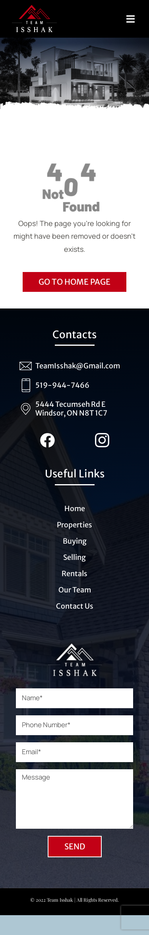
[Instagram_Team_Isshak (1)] (102, 436)
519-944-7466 (62, 385)
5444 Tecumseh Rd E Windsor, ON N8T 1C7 (71, 409)
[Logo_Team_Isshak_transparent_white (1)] (74, 646)
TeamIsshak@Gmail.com (77, 365)
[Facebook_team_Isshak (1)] (47, 436)
